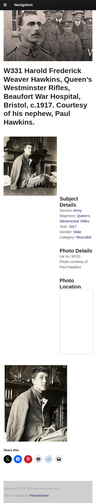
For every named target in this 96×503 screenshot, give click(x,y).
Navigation (23, 5)
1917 (73, 226)
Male (77, 232)
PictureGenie (39, 495)
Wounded (83, 237)
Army (77, 210)
